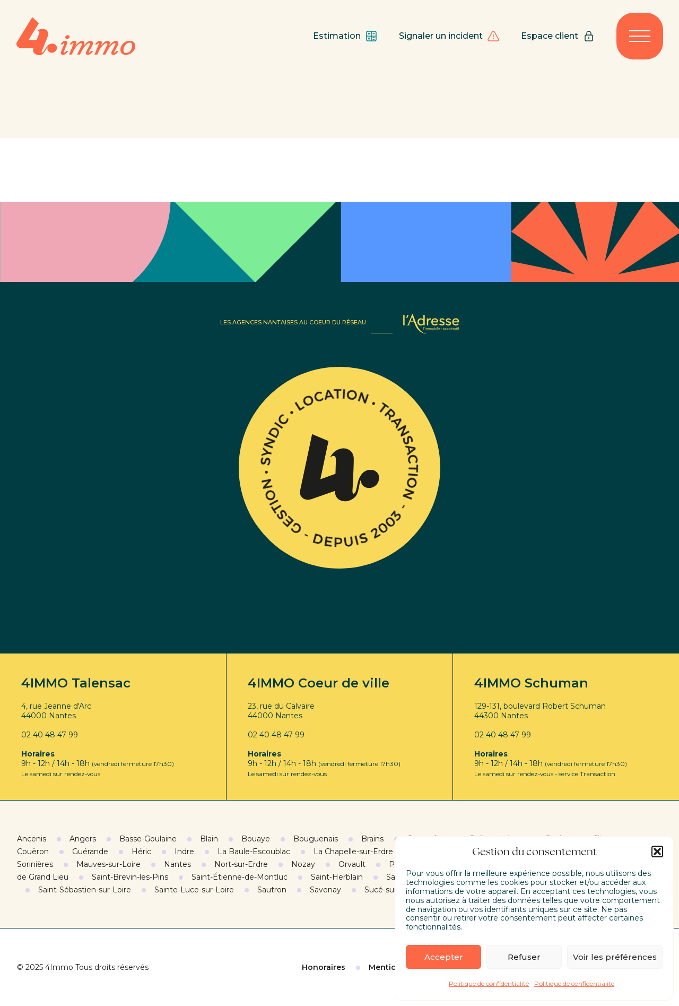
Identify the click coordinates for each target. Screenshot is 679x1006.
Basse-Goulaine (148, 839)
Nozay (303, 864)
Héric (141, 851)
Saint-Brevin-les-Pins (130, 877)
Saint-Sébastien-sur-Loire (84, 890)
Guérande (90, 851)
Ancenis (31, 839)
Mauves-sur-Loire (108, 864)
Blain (209, 839)
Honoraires (323, 967)
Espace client (558, 36)
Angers (82, 839)
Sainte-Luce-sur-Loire (194, 890)
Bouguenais (315, 839)
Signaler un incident (449, 36)
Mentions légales (402, 967)
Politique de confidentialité (489, 983)
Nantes (177, 864)
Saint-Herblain (337, 877)
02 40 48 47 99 (49, 735)
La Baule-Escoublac (253, 851)
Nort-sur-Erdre (241, 864)
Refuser (524, 957)
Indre (184, 851)
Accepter (443, 957)
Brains (372, 839)
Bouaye (255, 839)
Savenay (325, 890)
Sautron (271, 890)
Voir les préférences (615, 957)
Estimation (345, 36)
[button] (657, 851)
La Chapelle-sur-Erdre (353, 851)
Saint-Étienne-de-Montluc (239, 877)
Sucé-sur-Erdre (392, 890)
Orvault (351, 864)
